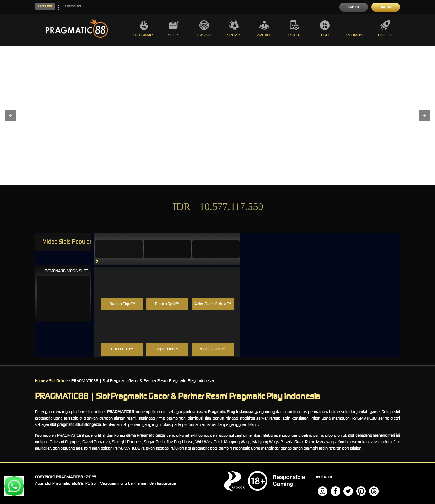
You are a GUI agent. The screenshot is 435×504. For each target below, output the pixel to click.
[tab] (119, 249)
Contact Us (73, 6)
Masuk (353, 7)
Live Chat (45, 6)
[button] (10, 115)
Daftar (386, 7)
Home (40, 380)
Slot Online (58, 380)
